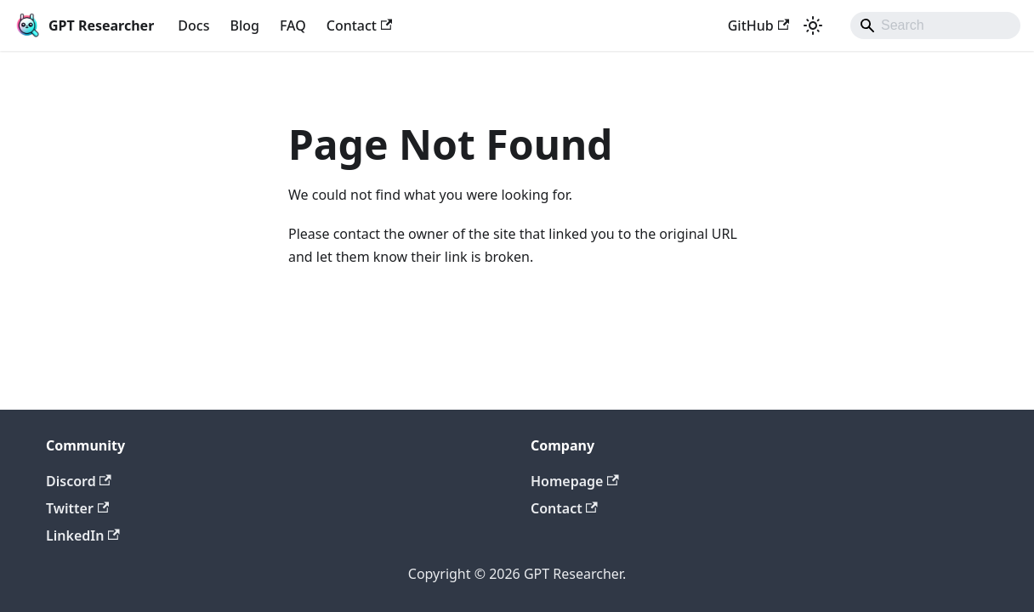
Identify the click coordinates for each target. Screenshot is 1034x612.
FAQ (293, 25)
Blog (244, 25)
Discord (78, 481)
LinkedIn (83, 535)
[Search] (935, 25)
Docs (193, 25)
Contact (360, 25)
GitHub (758, 25)
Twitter (77, 508)
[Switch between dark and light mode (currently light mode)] (813, 25)
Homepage (575, 481)
